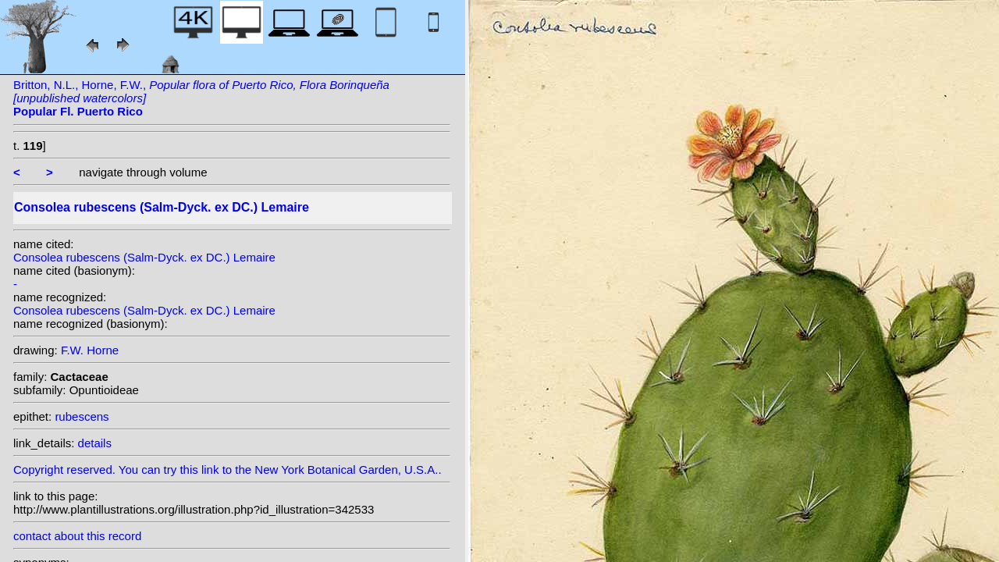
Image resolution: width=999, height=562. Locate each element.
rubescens (81, 416)
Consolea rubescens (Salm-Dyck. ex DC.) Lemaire (144, 257)
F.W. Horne (90, 350)
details (95, 443)
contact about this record (77, 535)
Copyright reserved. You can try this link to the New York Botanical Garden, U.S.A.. (231, 465)
